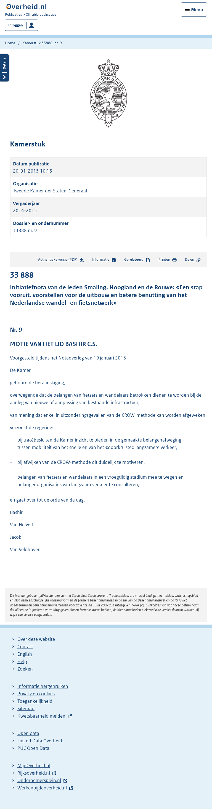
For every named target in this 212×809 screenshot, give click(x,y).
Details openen (4, 67)
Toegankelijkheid (34, 701)
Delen (193, 260)
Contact (25, 647)
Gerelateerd (137, 260)
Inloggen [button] (15, 25)
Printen (167, 260)
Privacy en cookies (36, 694)
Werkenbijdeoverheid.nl (42, 788)
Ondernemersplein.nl (39, 780)
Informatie (104, 260)
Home (10, 42)
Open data (28, 733)
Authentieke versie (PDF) (61, 261)
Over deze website (36, 639)
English (24, 654)
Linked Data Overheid (39, 741)
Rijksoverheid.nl (33, 773)
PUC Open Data (33, 748)
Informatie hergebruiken (42, 686)
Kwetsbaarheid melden (41, 716)
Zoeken (25, 669)
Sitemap (26, 709)
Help (22, 661)
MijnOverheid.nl (33, 765)
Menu (197, 10)
